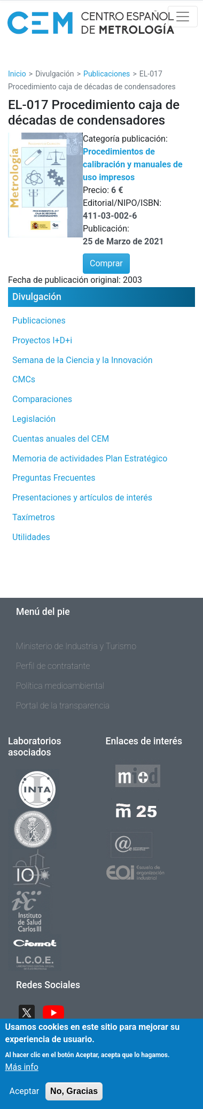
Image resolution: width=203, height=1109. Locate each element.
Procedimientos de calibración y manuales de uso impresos (133, 164)
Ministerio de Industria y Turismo (76, 646)
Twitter (31, 1011)
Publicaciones (106, 74)
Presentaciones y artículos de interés (82, 497)
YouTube (57, 1011)
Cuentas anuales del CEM (60, 439)
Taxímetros (33, 517)
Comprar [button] (106, 263)
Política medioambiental (60, 686)
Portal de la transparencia (63, 705)
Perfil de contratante (53, 666)
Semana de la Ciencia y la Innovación (82, 360)
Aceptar (25, 1097)
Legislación (34, 419)
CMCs (23, 379)
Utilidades (31, 537)
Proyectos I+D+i (42, 340)
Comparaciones (42, 399)
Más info (21, 1073)
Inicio (17, 74)
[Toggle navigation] (183, 16)
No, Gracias (74, 1097)
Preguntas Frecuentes (54, 478)
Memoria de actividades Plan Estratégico (89, 458)
